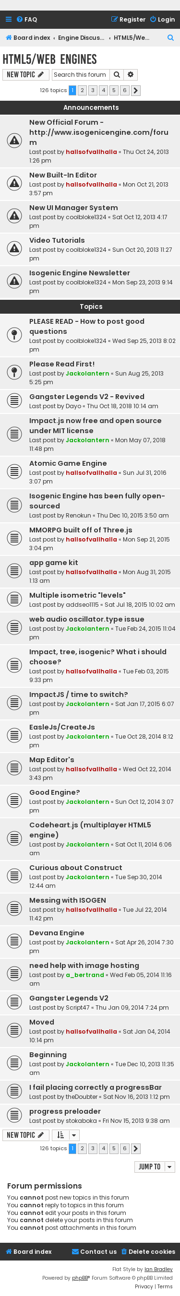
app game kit (53, 562)
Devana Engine (56, 933)
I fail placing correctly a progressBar (95, 1087)
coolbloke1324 (86, 217)
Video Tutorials (57, 240)
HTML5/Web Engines (49, 59)
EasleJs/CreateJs (62, 727)
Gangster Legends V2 (68, 998)
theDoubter (81, 1097)
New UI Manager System (73, 207)
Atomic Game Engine (68, 463)
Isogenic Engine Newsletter (79, 273)
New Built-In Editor (63, 175)
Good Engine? (54, 792)
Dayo (73, 406)
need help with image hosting (84, 965)
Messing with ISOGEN (67, 900)
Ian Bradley (158, 1269)
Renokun (78, 515)
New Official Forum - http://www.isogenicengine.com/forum (98, 132)
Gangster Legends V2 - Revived (86, 396)
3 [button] (93, 90)
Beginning (48, 1055)
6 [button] (125, 90)
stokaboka (81, 1121)
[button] (136, 90)
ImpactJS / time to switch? (78, 694)
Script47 (78, 1007)
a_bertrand (85, 975)
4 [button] (103, 90)
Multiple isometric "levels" (77, 595)
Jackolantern (87, 373)
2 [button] (82, 90)
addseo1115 (82, 605)
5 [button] (114, 90)
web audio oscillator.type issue (86, 619)
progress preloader (65, 1111)
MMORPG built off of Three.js (80, 530)
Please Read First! (62, 364)
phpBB (80, 1278)
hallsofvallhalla (91, 152)
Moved (41, 1022)
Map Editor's (51, 760)
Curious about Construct (75, 867)
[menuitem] (26, 19)
